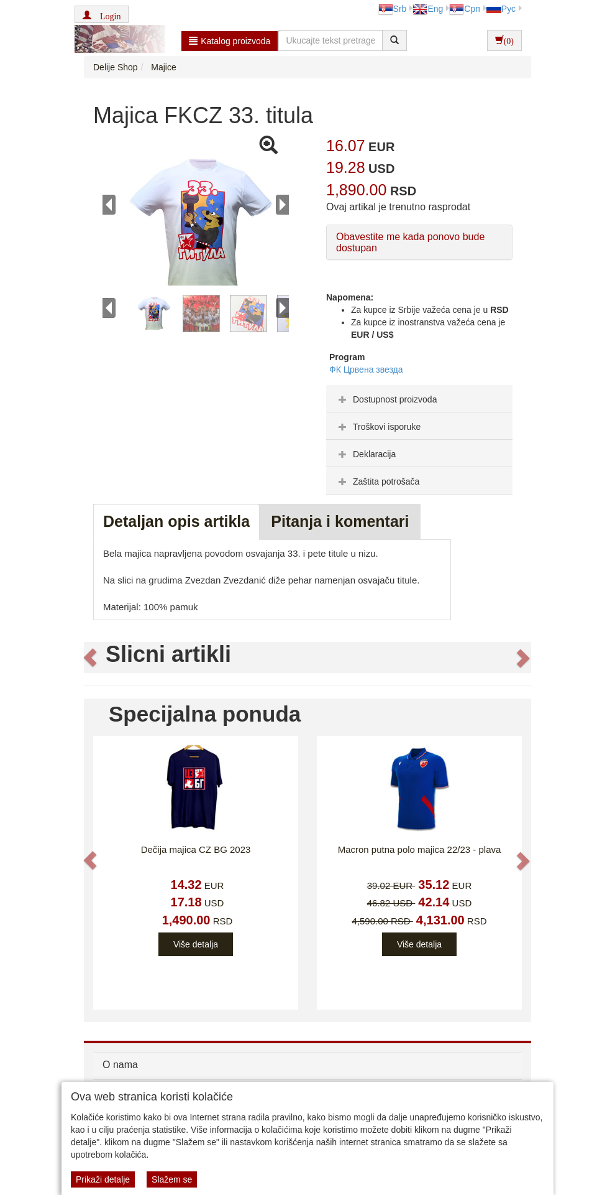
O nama (120, 1064)
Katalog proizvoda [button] (229, 41)
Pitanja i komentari (340, 521)
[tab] (419, 398)
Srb (392, 9)
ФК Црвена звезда (366, 369)
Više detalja (195, 944)
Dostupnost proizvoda (386, 399)
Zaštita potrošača (377, 481)
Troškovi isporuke (378, 427)
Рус (501, 9)
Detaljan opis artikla (176, 521)
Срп (464, 9)
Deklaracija (365, 454)
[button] (102, 14)
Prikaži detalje (103, 1179)
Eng (427, 9)
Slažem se (172, 1179)
